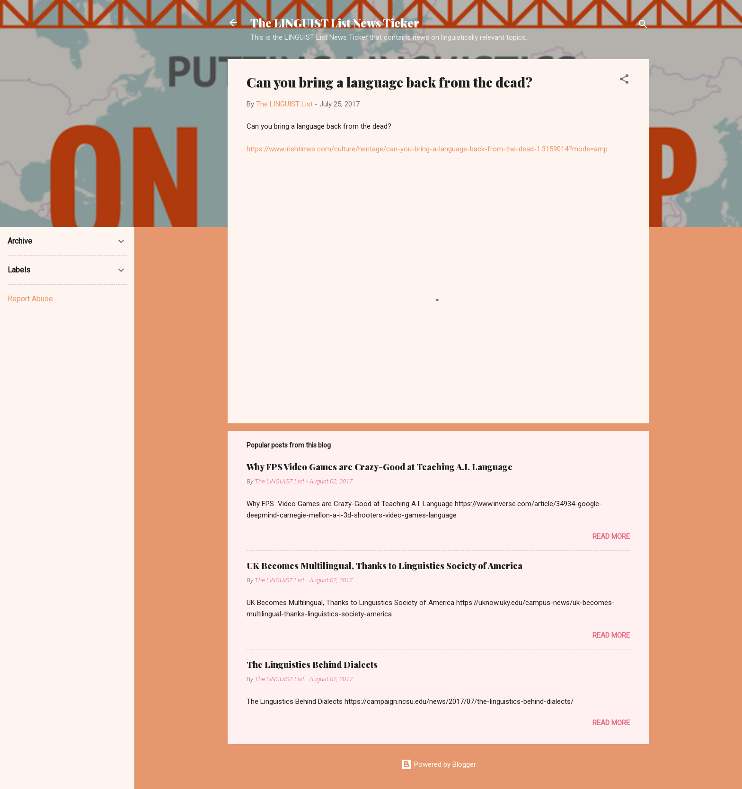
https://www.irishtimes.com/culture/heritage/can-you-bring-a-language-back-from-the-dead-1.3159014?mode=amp (427, 149)
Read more (611, 536)
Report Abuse (30, 298)
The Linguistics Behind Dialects (312, 664)
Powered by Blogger (438, 764)
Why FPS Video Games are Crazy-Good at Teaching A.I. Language (379, 467)
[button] (624, 80)
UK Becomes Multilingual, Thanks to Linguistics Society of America (384, 565)
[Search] (643, 25)
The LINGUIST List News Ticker (334, 22)
